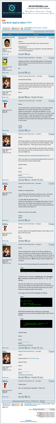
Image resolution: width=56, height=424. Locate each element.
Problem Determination (31, 405)
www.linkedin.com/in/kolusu (25, 177)
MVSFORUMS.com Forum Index (33, 27)
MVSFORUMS (28, 420)
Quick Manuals (40, 11)
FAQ (27, 11)
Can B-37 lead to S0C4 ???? (17, 22)
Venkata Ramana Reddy (8, 37)
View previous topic (39, 31)
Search (32, 11)
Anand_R (4, 100)
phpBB (25, 421)
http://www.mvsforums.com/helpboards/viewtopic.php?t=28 (33, 155)
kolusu (4, 75)
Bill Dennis (5, 57)
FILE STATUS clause (33, 358)
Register (49, 11)
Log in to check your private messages (38, 13)
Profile (25, 13)
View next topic (50, 31)
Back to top (5, 54)
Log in (52, 13)
